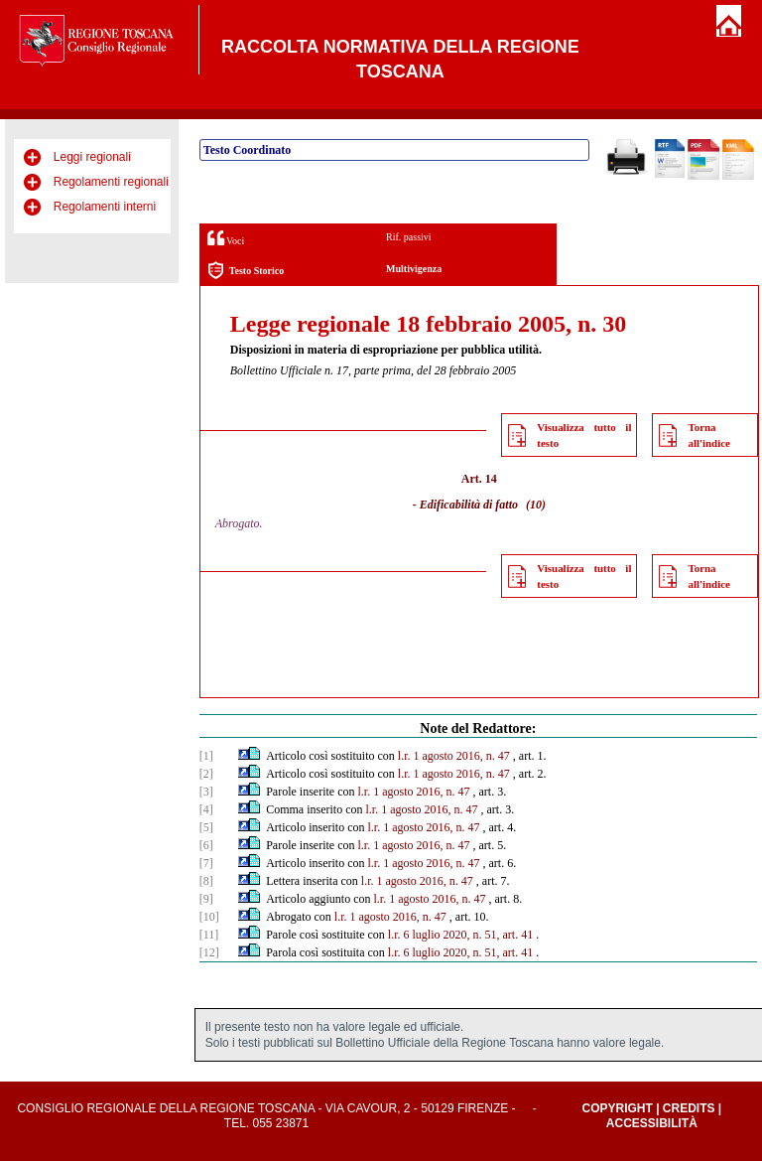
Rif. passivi (409, 236)
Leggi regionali (92, 157)
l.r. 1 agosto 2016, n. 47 (454, 756)
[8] (206, 881)
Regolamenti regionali (111, 182)
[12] (209, 952)
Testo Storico (245, 270)
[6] (206, 845)
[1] (206, 756)
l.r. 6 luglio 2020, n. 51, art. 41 (460, 935)
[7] (206, 863)
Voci (225, 237)
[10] (209, 917)
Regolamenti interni (105, 207)
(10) (536, 504)
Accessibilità (652, 1123)
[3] (206, 791)
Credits (689, 1108)
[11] (209, 935)
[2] (206, 774)
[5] (206, 827)
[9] (206, 899)
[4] (206, 809)
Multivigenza (414, 268)
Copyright (616, 1108)
